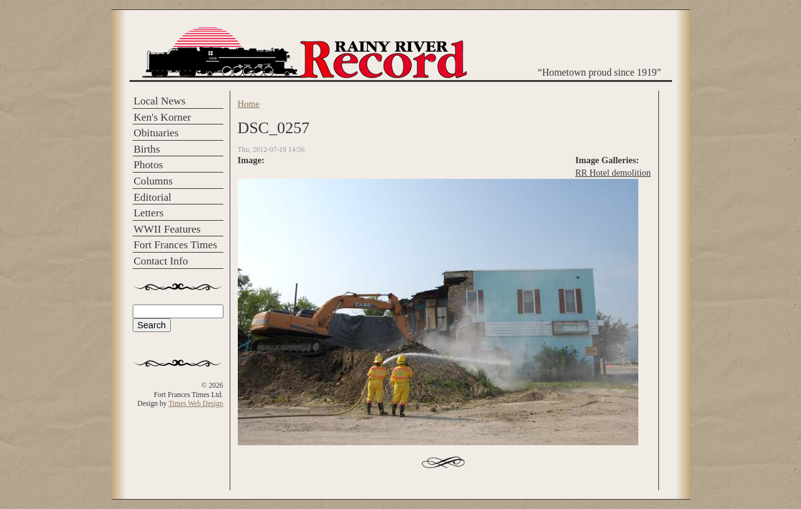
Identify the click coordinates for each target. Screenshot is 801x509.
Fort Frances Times (175, 245)
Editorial (152, 197)
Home (249, 104)
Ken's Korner (162, 117)
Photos (148, 165)
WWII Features (167, 229)
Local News (160, 101)
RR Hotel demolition (613, 173)
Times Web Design (195, 403)
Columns (153, 181)
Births (147, 149)
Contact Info (161, 261)
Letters (149, 213)
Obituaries (156, 133)
